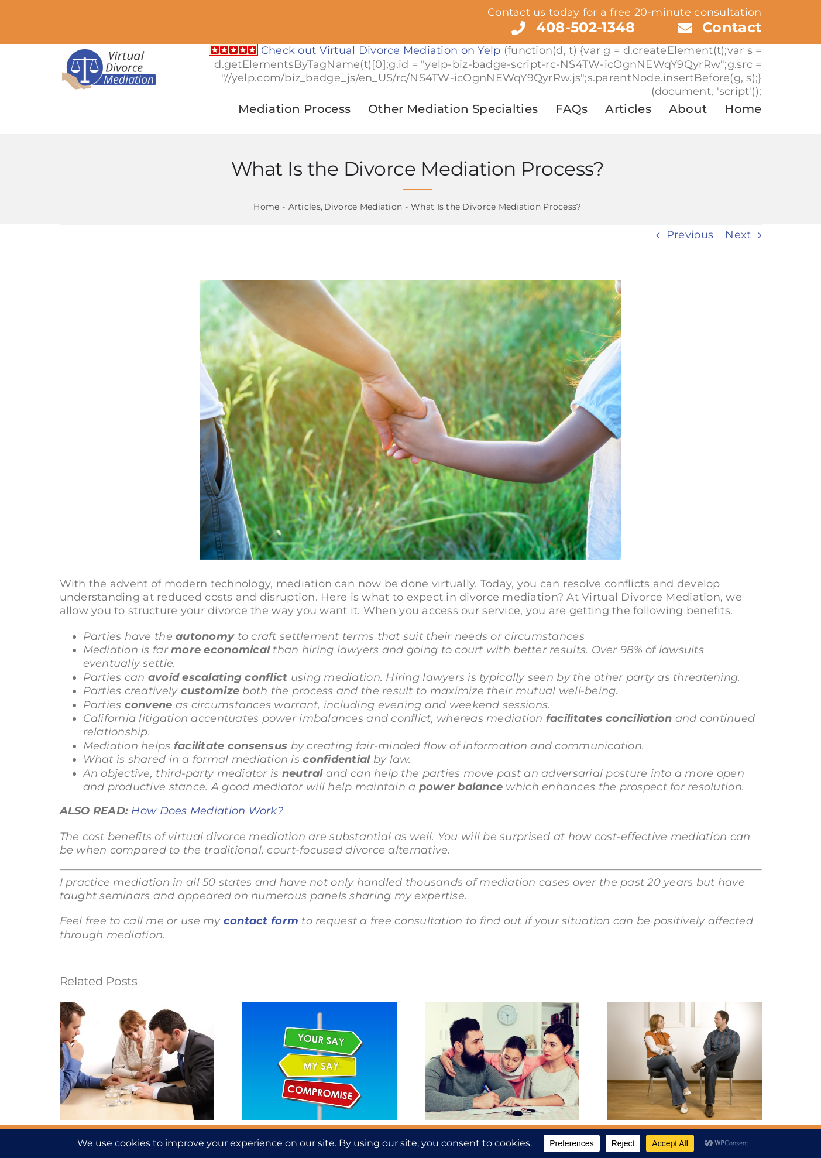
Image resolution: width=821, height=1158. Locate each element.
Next (738, 234)
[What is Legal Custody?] (411, 420)
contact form (261, 920)
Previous (690, 234)
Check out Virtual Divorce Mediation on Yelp (381, 50)
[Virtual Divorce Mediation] (109, 49)
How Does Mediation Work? (207, 810)
